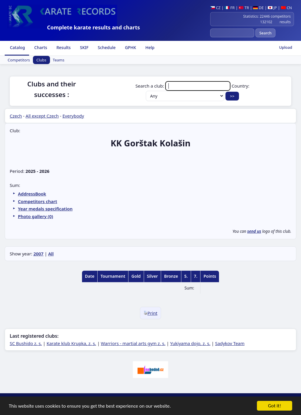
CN (286, 7)
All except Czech (42, 116)
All (51, 254)
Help (149, 47)
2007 (39, 254)
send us (254, 231)
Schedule (106, 47)
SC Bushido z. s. (26, 343)
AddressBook (32, 194)
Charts (40, 47)
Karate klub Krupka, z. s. (71, 343)
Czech (16, 116)
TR (244, 7)
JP (272, 7)
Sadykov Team (230, 343)
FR (230, 7)
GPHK (130, 47)
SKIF (83, 47)
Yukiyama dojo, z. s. (190, 343)
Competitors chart (37, 201)
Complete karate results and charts (93, 27)
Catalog (17, 47)
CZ (215, 7)
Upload (285, 47)
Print (151, 313)
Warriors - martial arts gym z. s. (133, 343)
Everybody (73, 116)
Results (63, 47)
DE (258, 7)
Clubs (41, 60)
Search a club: (184, 86)
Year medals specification (45, 209)
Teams (58, 60)
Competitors (19, 60)
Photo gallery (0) (35, 216)
